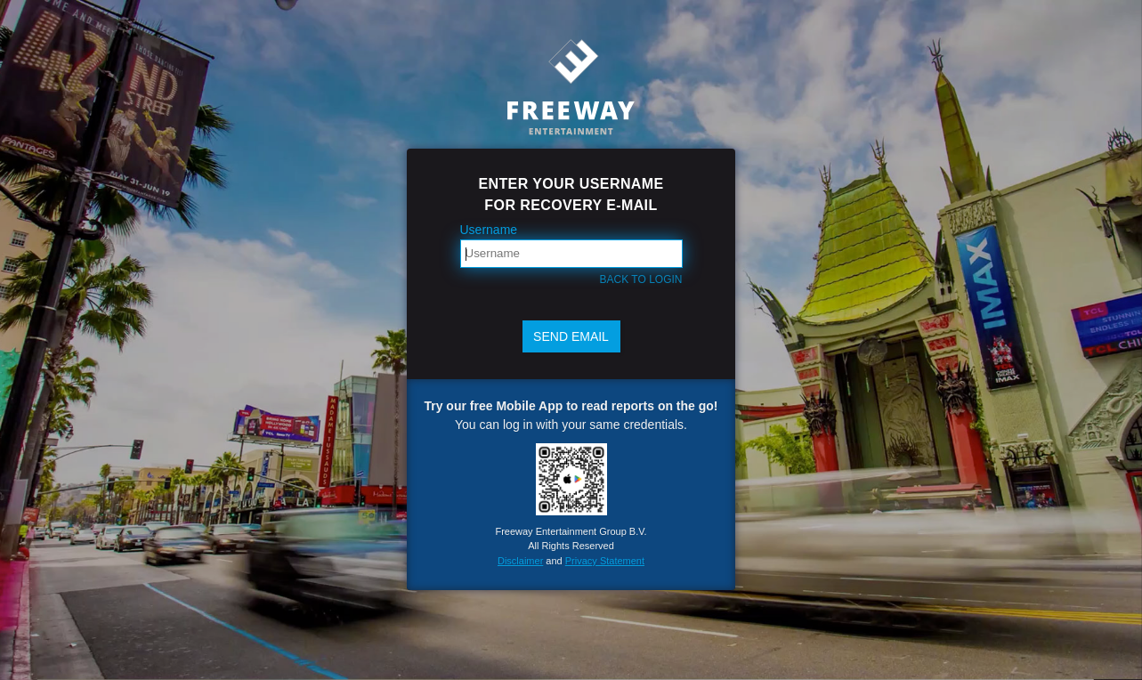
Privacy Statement (604, 560)
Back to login (641, 279)
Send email (571, 336)
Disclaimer (520, 560)
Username (489, 230)
